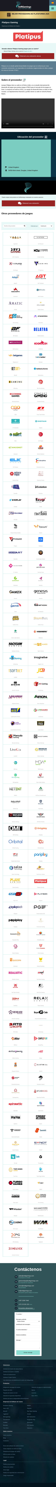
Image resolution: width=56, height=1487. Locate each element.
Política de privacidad (9, 1464)
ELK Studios (30, 1425)
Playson (29, 1408)
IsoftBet (5, 1422)
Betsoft (5, 1411)
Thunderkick (6, 1419)
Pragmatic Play (31, 1419)
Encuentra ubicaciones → (27, 1308)
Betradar (5, 1425)
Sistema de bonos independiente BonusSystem (16, 1398)
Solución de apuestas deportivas (12, 1395)
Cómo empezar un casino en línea (12, 1448)
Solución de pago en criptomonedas (41, 1387)
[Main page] (25, 5)
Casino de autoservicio (9, 1374)
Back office (35, 1395)
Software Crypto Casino (9, 1377)
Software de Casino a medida (11, 1371)
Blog (4, 1438)
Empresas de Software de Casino (11, 26)
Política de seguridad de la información (13, 1472)
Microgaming (6, 1416)
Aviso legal (6, 1470)
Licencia (34, 1393)
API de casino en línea (9, 1454)
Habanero (29, 1428)
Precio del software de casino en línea (13, 1446)
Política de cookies (8, 1467)
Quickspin (30, 1422)
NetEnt (29, 1405)
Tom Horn (5, 1428)
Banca (33, 1390)
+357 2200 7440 (24, 1300)
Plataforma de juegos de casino (11, 1451)
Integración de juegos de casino (11, 1387)
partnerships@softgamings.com (28, 1281)
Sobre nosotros (7, 1435)
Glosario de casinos (8, 1457)
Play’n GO (6, 1408)
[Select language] (52, 3)
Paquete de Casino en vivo (10, 1393)
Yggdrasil (5, 1414)
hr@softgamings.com (25, 1290)
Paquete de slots (7, 1390)
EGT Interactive (31, 1416)
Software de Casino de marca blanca (13, 1369)
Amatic (29, 1414)
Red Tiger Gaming (32, 1411)
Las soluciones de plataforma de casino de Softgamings (18, 1380)
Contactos (6, 1440)
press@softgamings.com (26, 1286)
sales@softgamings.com (26, 1276)
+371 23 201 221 (24, 1304)
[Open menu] (52, 8)
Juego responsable (8, 1475)
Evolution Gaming (8, 1405)
